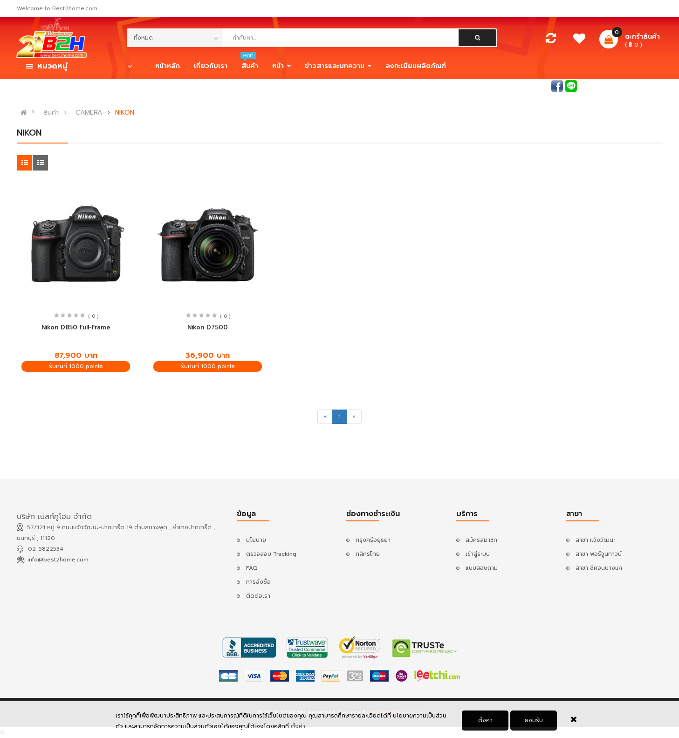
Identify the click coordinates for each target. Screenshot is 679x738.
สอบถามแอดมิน (529, 85)
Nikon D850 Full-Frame (75, 327)
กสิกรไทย (368, 554)
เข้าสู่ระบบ (605, 85)
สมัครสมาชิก (646, 85)
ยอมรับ (534, 721)
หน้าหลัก (167, 66)
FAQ (252, 568)
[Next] (354, 417)
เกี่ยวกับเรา (210, 66)
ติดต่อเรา (258, 596)
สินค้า (51, 113)
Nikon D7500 (207, 327)
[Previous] (325, 417)
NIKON (124, 113)
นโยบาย (256, 540)
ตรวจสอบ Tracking (271, 554)
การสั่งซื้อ (258, 582)
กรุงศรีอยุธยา (373, 540)
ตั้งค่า (298, 727)
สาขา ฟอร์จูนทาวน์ (599, 554)
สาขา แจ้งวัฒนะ (595, 540)
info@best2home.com (58, 559)
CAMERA (88, 113)
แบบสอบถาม (482, 568)
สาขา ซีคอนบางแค (599, 568)
